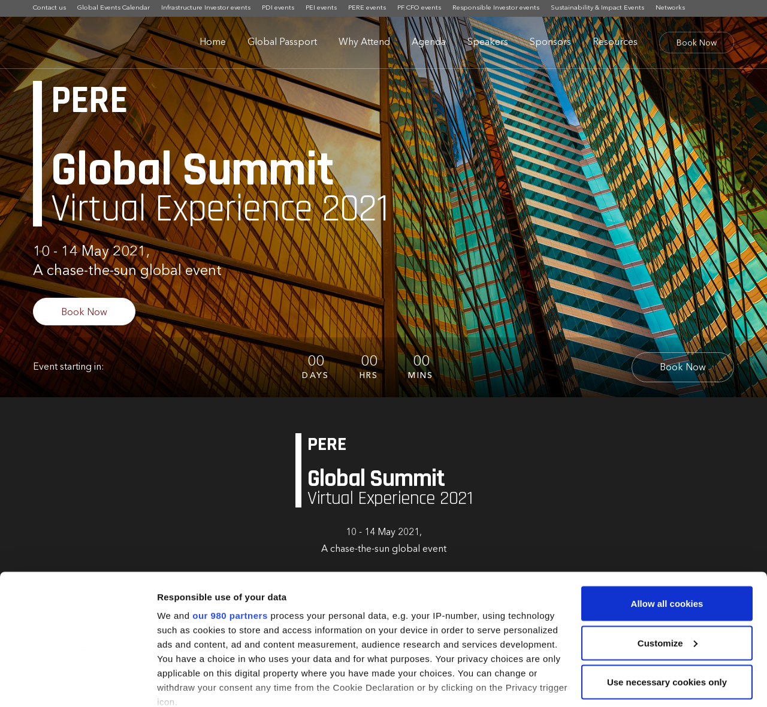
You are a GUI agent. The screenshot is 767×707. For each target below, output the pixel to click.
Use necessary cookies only (667, 617)
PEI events (321, 8)
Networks (670, 8)
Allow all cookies (667, 539)
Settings (175, 683)
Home (213, 42)
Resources (615, 42)
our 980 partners (230, 551)
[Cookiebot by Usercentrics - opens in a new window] (77, 684)
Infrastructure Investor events (205, 8)
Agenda (429, 42)
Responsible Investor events (495, 8)
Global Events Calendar (113, 8)
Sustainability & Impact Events (597, 8)
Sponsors (550, 42)
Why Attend (364, 42)
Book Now (697, 43)
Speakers (487, 42)
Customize (667, 578)
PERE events (367, 8)
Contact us (49, 8)
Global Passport (282, 42)
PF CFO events (419, 8)
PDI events (278, 8)
